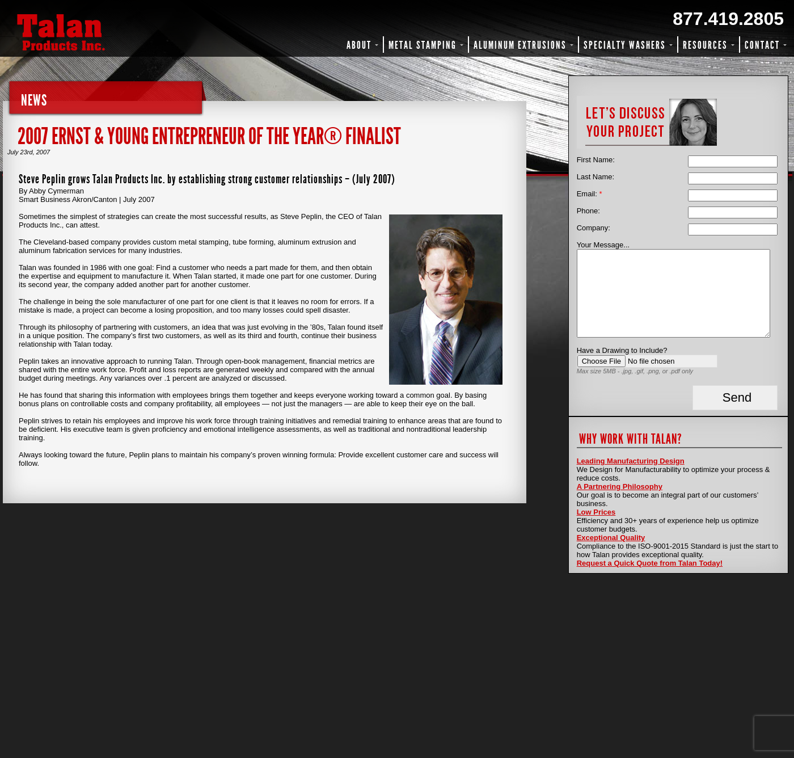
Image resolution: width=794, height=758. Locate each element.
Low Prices (596, 512)
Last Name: (595, 176)
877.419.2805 (728, 19)
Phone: (588, 211)
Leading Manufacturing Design (631, 461)
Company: (593, 228)
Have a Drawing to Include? (622, 350)
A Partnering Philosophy (619, 486)
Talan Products (99, 32)
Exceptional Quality (611, 537)
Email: (589, 193)
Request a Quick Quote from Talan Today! (650, 563)
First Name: (596, 159)
